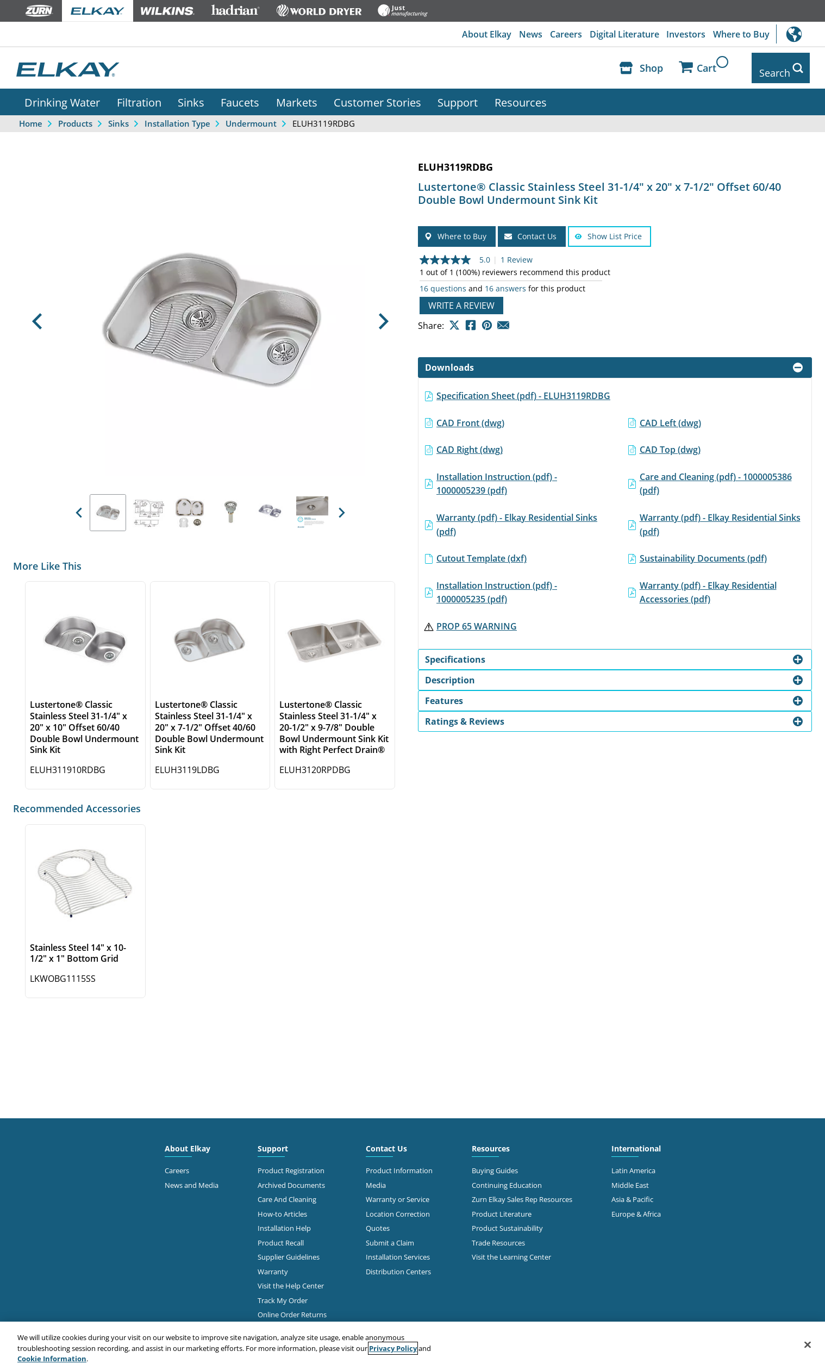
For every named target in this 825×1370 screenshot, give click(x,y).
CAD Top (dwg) (670, 441)
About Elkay (480, 34)
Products (75, 115)
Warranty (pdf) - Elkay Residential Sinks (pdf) (516, 516)
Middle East (630, 1177)
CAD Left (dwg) (670, 415)
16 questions (443, 281)
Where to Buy (740, 34)
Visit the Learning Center (511, 1249)
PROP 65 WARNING (476, 618)
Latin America (633, 1163)
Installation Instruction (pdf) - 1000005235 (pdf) (496, 584)
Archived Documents (291, 1177)
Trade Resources (498, 1235)
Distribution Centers (398, 1263)
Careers (562, 34)
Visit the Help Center (291, 1277)
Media (376, 1177)
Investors (684, 34)
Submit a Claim (390, 1235)
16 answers (505, 281)
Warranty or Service (397, 1192)
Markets (296, 94)
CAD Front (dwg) (470, 415)
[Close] (808, 1344)
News (525, 34)
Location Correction (398, 1206)
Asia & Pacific (632, 1192)
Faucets (240, 94)
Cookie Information (51, 1358)
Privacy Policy (393, 1348)
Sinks (191, 94)
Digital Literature (621, 34)
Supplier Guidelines (289, 1249)
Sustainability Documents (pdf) (703, 550)
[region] (412, 1346)
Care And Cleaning (287, 1192)
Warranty (273, 1263)
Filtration (139, 94)
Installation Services (398, 1249)
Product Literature (502, 1206)
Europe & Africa (636, 1206)
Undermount (251, 115)
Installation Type (177, 115)
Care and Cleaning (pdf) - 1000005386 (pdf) (716, 476)
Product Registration (291, 1163)
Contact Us (386, 1141)
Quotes (378, 1220)
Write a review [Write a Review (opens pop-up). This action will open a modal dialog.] (461, 298)
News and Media (191, 1177)
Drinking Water (62, 94)
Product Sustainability (507, 1220)
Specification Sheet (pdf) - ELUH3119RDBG (523, 388)
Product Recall (281, 1235)
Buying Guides (495, 1163)
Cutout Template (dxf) (481, 550)
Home (30, 115)
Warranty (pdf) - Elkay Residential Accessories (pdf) (708, 584)
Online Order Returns (292, 1306)
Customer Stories (377, 94)
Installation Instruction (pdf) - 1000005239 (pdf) (496, 476)
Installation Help (284, 1220)
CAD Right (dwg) (469, 441)
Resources (521, 94)
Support (458, 94)
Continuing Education (507, 1177)
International (800, 34)
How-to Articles (282, 1206)
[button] (36, 314)
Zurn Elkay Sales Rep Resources (522, 1192)
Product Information (399, 1163)
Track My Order (283, 1292)
